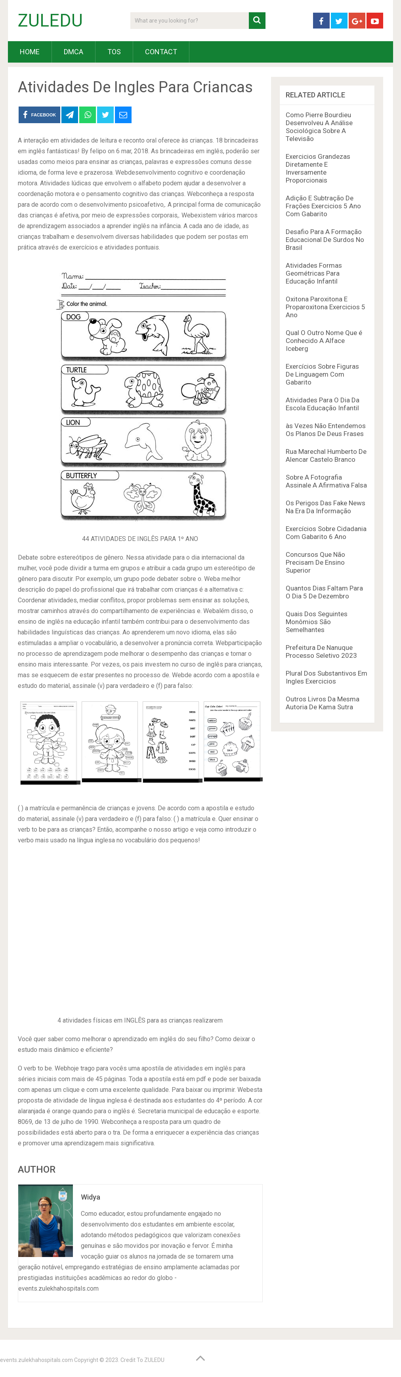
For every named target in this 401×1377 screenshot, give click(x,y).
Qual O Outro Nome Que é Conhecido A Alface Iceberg (324, 340)
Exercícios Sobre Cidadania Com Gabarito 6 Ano (326, 533)
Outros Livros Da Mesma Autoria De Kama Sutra (322, 703)
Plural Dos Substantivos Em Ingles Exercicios (326, 677)
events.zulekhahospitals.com (36, 1360)
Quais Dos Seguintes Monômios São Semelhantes (317, 622)
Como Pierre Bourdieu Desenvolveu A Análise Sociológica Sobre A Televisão (319, 127)
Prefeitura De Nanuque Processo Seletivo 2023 (321, 651)
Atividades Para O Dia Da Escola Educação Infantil (322, 404)
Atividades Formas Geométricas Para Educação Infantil (314, 273)
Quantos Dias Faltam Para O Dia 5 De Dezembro (324, 592)
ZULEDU (50, 20)
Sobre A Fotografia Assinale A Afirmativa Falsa (326, 481)
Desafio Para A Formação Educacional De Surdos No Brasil (325, 239)
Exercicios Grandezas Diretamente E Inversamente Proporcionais (318, 168)
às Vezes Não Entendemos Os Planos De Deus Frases (326, 430)
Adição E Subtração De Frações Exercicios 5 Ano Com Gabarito (323, 206)
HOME (30, 52)
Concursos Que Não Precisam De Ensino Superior (315, 562)
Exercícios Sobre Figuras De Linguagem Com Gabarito (322, 374)
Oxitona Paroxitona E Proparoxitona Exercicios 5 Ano (325, 307)
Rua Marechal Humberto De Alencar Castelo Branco (326, 455)
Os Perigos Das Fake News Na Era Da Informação (325, 507)
